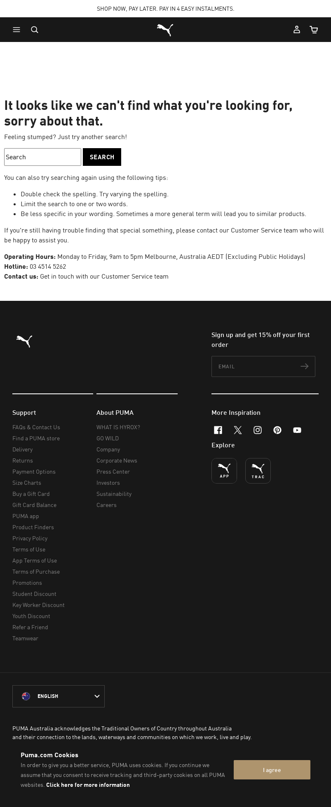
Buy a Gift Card (31, 493)
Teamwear (25, 638)
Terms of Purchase (36, 571)
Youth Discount (31, 615)
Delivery (22, 449)
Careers (106, 504)
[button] (18, 29)
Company (108, 449)
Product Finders (33, 526)
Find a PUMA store (36, 438)
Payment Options (34, 471)
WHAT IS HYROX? (118, 426)
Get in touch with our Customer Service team (104, 276)
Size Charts (26, 482)
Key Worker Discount (38, 604)
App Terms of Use (34, 560)
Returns (22, 460)
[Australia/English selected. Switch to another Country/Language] (58, 696)
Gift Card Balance (34, 504)
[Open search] (34, 29)
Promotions (27, 582)
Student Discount (34, 593)
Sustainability (113, 493)
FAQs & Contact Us (36, 426)
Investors (108, 482)
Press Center (113, 471)
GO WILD (107, 438)
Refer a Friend (30, 626)
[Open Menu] (18, 29)
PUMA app (25, 515)
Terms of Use (28, 549)
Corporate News (116, 460)
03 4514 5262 (48, 266)
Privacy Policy (29, 538)
